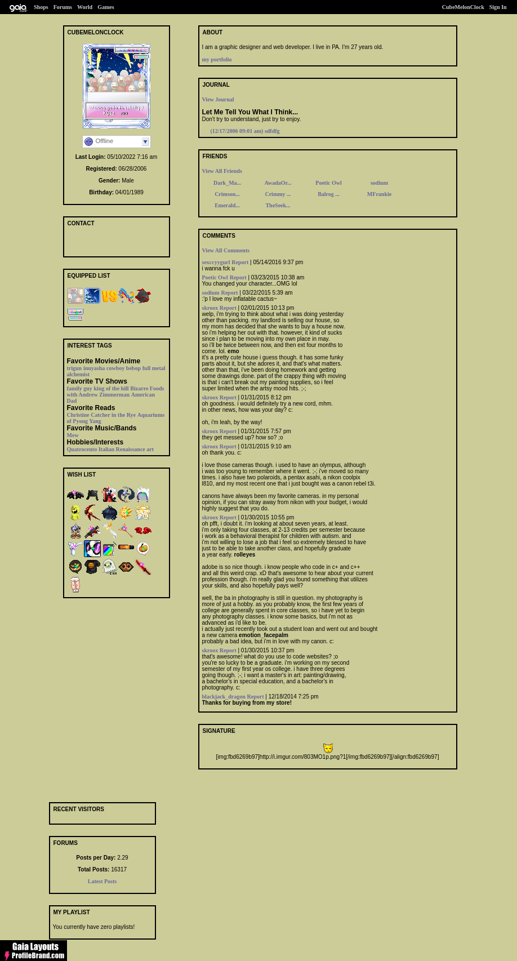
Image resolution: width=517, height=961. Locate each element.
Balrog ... (329, 194)
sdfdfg (245, 131)
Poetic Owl (328, 183)
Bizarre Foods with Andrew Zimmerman (115, 391)
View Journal (218, 99)
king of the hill (111, 388)
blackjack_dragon (224, 696)
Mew (73, 435)
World (84, 7)
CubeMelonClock (463, 7)
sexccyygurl (216, 262)
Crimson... (227, 194)
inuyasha (94, 368)
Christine (78, 415)
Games (105, 7)
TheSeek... (277, 205)
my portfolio (217, 59)
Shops (41, 7)
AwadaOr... (277, 183)
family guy (79, 388)
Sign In (498, 7)
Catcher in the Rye (113, 415)
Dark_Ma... (227, 183)
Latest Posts (102, 881)
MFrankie (379, 194)
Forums (63, 7)
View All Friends (222, 171)
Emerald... (227, 205)
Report (239, 262)
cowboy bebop (123, 368)
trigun (74, 368)
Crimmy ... (278, 194)
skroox (211, 308)
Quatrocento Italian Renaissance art (110, 449)
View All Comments (226, 250)
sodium (379, 183)
